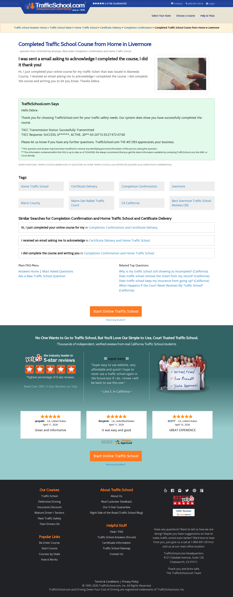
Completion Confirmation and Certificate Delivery (123, 227)
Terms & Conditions (107, 581)
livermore (178, 186)
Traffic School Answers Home (30, 27)
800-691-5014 (195, 3)
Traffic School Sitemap (116, 548)
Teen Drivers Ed (49, 524)
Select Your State (161, 15)
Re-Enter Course (49, 543)
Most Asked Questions (57, 271)
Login (210, 3)
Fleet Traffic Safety (49, 518)
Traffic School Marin (60, 27)
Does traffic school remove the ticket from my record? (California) (164, 276)
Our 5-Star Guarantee (116, 507)
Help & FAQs (207, 15)
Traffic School (49, 496)
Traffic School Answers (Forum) (116, 537)
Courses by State (49, 554)
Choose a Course (185, 15)
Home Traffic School (85, 27)
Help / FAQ (116, 532)
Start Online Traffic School (115, 311)
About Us (116, 496)
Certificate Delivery (110, 27)
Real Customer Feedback (116, 501)
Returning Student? (115, 319)
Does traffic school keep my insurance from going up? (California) (164, 281)
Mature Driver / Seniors (49, 513)
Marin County (30, 203)
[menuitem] (161, 15)
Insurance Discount (49, 507)
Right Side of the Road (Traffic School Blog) (116, 513)
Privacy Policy (130, 581)
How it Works (49, 559)
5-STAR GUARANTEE (110, 3)
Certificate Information (116, 543)
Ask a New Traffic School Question (41, 276)
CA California (131, 203)
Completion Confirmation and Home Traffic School (119, 253)
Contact (177, 3)
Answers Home (29, 271)
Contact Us (116, 554)
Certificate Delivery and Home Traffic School (119, 240)
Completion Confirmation (138, 27)
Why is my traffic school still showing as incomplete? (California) (163, 271)
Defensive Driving (49, 501)
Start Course (49, 548)
